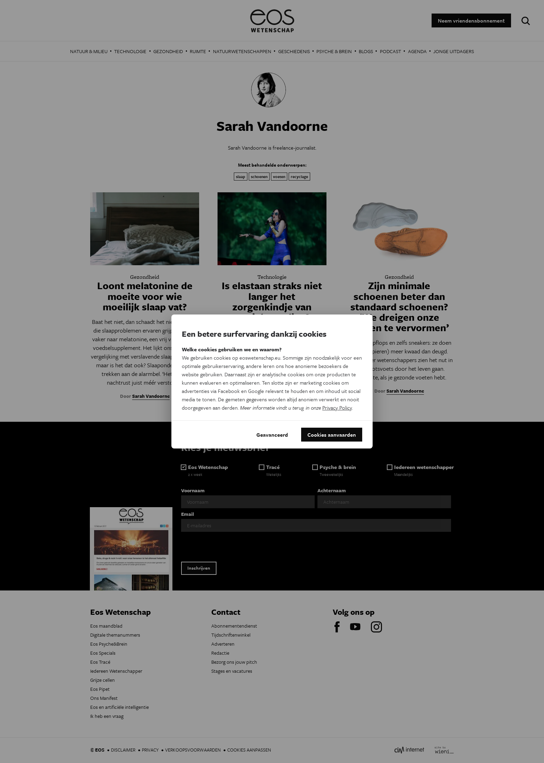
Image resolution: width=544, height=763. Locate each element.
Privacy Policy (337, 407)
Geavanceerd (272, 434)
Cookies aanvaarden (331, 434)
